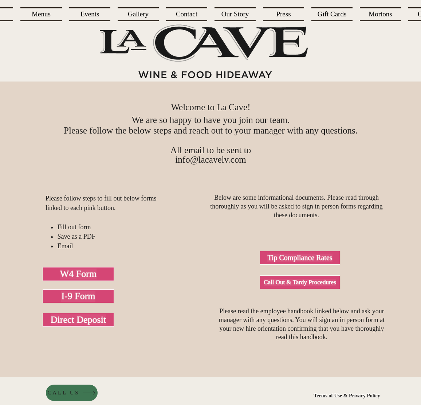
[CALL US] (72, 393)
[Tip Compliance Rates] (300, 258)
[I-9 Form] (78, 296)
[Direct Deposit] (78, 320)
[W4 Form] (78, 274)
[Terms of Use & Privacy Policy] (347, 396)
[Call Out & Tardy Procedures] (300, 282)
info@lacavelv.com (210, 159)
